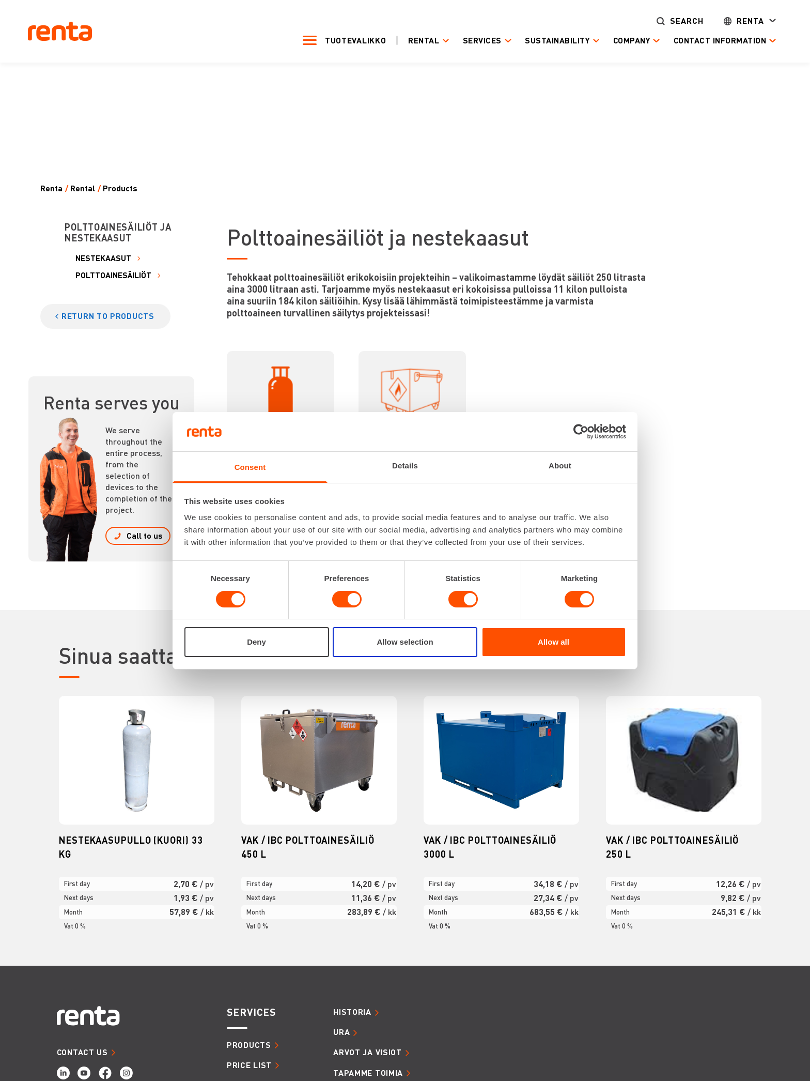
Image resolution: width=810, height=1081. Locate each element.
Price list (249, 1065)
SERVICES (251, 1012)
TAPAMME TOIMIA (368, 1073)
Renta (748, 21)
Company (629, 40)
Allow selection (405, 641)
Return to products (107, 316)
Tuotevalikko (353, 40)
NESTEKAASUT (103, 258)
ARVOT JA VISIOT (367, 1052)
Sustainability (555, 40)
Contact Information (717, 40)
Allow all (553, 641)
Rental (421, 40)
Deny (256, 641)
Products (120, 188)
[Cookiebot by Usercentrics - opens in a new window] (581, 431)
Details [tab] (405, 465)
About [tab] (560, 465)
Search (684, 21)
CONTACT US (82, 1052)
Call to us (145, 535)
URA (341, 1032)
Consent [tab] (250, 467)
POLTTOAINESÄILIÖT (113, 275)
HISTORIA (352, 1012)
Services (479, 40)
